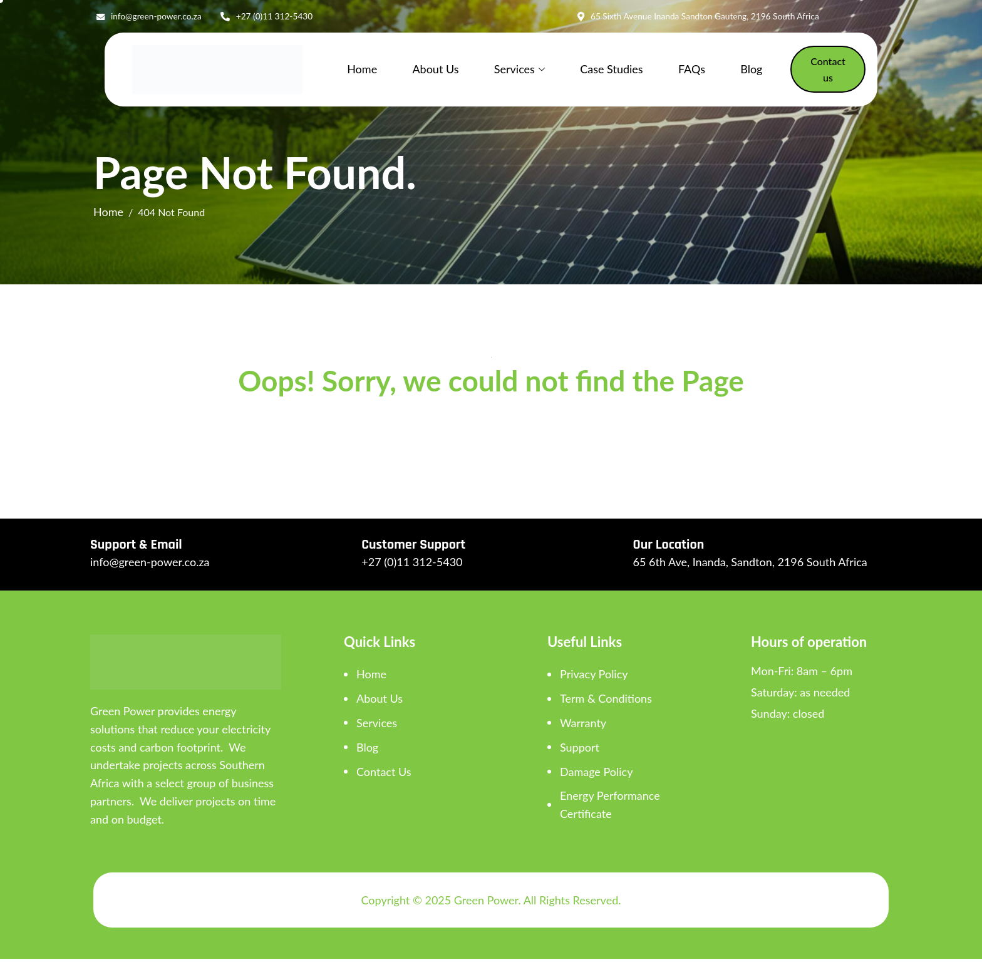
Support (579, 750)
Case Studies (603, 71)
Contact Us (383, 775)
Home (365, 71)
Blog (735, 71)
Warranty (583, 726)
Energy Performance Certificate (610, 808)
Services (515, 71)
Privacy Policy (594, 677)
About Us (434, 71)
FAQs (679, 71)
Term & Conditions (606, 701)
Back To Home (490, 437)
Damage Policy (596, 775)
